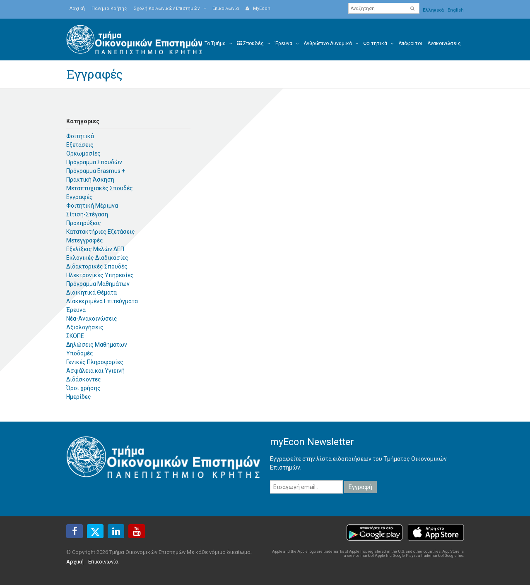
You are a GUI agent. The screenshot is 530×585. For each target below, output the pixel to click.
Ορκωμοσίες (83, 153)
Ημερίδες (78, 396)
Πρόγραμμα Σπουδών (94, 162)
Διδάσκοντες (83, 379)
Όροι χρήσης (83, 388)
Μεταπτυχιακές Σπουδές (99, 188)
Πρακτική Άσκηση (90, 179)
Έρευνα (76, 310)
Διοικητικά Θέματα (91, 292)
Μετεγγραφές (84, 240)
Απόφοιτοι (410, 43)
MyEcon (258, 8)
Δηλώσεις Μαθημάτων (96, 344)
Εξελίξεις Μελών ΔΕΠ (95, 249)
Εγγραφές (79, 197)
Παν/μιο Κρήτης (109, 8)
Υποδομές (79, 353)
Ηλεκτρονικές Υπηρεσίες (100, 275)
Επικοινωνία (225, 8)
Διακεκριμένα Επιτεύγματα (102, 301)
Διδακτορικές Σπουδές (97, 266)
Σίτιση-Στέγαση (87, 214)
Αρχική (77, 8)
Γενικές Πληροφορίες (94, 362)
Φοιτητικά (80, 136)
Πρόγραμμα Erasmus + (95, 171)
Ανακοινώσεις (444, 43)
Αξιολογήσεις (85, 327)
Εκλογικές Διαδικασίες (97, 257)
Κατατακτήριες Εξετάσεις (100, 231)
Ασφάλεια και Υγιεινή (95, 370)
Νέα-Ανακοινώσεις (91, 318)
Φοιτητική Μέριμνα (92, 205)
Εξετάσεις (80, 144)
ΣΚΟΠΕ (75, 336)
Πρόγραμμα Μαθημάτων (98, 284)
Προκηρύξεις (83, 223)
